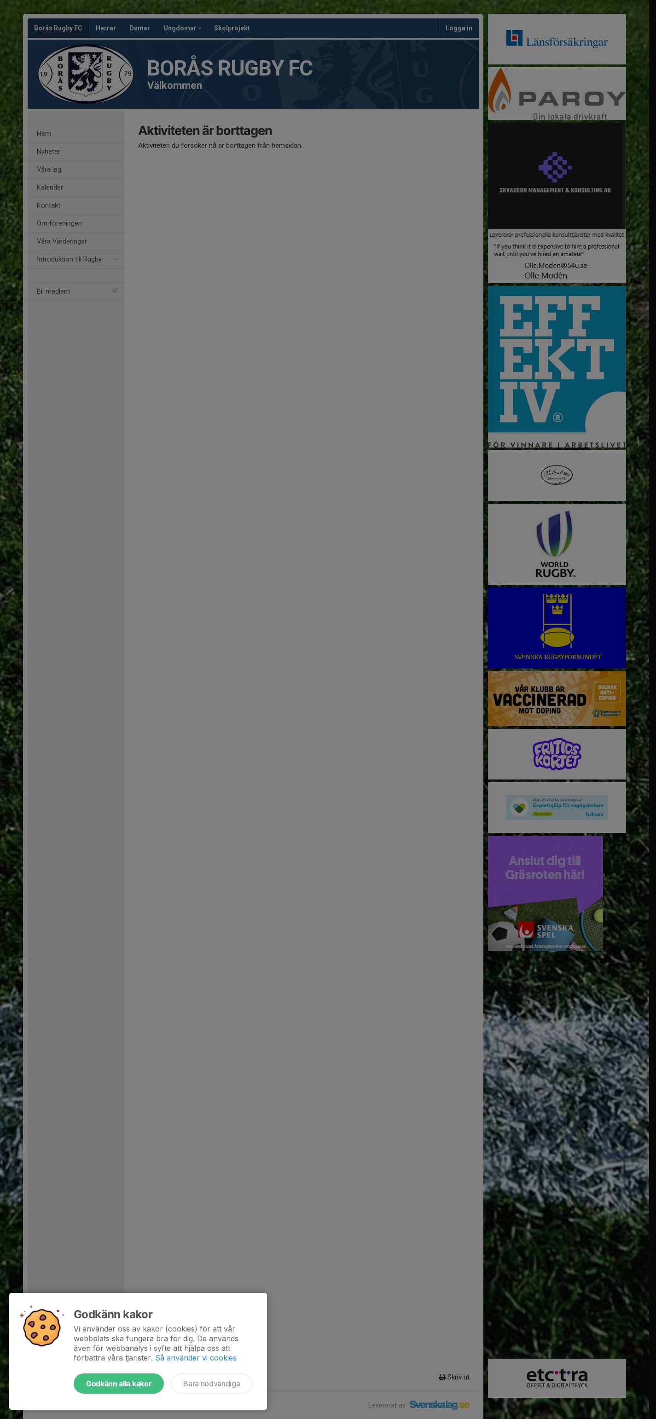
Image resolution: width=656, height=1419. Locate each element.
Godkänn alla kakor (118, 1383)
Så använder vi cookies (196, 1357)
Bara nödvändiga (211, 1383)
